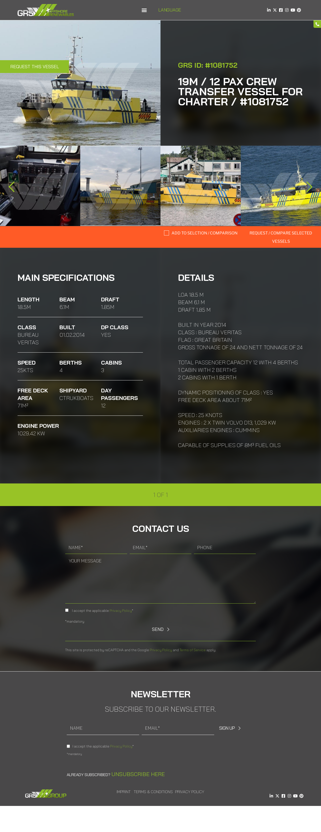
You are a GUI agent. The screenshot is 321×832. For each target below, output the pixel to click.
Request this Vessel (34, 66)
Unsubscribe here (138, 774)
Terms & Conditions (153, 791)
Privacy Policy (121, 610)
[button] (144, 10)
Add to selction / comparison (204, 233)
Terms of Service (193, 650)
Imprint (124, 791)
